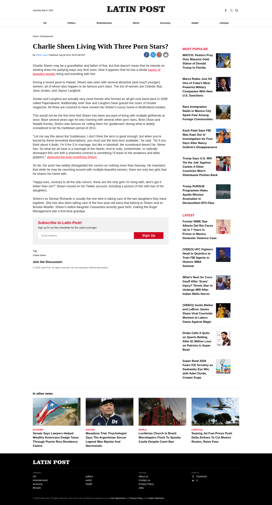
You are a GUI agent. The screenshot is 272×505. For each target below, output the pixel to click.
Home (35, 36)
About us (143, 476)
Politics (71, 23)
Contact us (144, 480)
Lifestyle (224, 23)
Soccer (90, 430)
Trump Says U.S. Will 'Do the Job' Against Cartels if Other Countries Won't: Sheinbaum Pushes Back (200, 167)
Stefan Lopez (42, 55)
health (89, 484)
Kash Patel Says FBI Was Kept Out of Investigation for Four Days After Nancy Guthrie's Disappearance (199, 139)
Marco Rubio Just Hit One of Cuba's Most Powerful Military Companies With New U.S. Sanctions (197, 87)
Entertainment (104, 23)
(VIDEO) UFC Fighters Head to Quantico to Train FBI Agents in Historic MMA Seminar (197, 258)
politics (89, 476)
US (44, 23)
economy (38, 484)
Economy (165, 23)
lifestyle (37, 487)
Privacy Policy (146, 484)
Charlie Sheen (39, 255)
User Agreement (117, 498)
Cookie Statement (155, 498)
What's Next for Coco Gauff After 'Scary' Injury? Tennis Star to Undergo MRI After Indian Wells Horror (197, 286)
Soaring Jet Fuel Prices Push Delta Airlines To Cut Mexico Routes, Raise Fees (212, 437)
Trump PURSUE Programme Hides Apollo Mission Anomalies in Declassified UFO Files (198, 195)
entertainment (40, 480)
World (136, 23)
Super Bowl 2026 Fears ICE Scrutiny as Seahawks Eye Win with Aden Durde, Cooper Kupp (197, 369)
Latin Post (136, 9)
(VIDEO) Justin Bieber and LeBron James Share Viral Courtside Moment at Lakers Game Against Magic (197, 313)
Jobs (141, 487)
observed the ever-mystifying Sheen (72, 157)
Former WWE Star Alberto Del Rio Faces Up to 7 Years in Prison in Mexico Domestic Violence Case (199, 230)
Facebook (201, 476)
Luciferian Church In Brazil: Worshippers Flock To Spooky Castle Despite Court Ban (160, 437)
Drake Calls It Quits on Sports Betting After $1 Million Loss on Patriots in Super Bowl (196, 341)
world (88, 480)
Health (195, 23)
